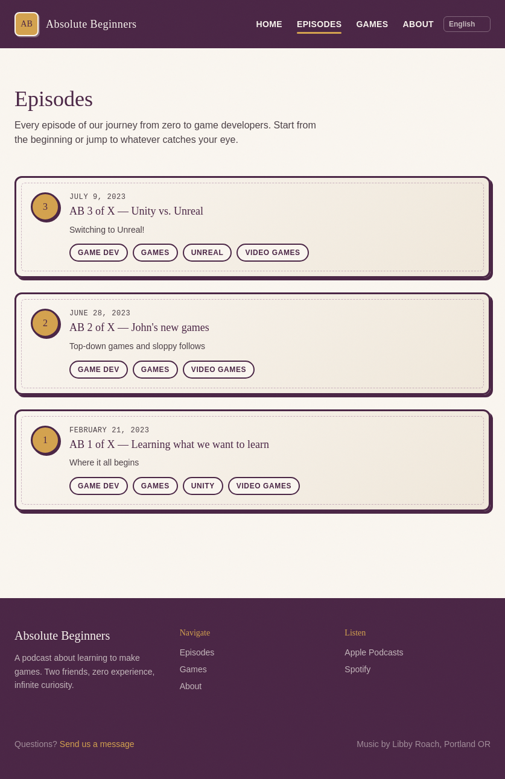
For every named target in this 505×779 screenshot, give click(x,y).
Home (269, 24)
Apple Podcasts (374, 652)
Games (372, 24)
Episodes (319, 26)
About (418, 24)
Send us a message (97, 744)
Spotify (357, 669)
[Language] (467, 24)
